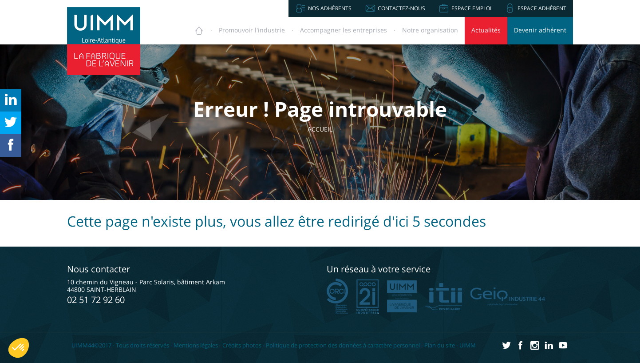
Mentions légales (196, 345)
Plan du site (439, 345)
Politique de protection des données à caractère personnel (343, 345)
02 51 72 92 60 (96, 300)
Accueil (327, 129)
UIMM (467, 345)
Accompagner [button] (343, 30)
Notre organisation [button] (430, 30)
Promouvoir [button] (252, 30)
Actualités (486, 30)
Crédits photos (241, 345)
